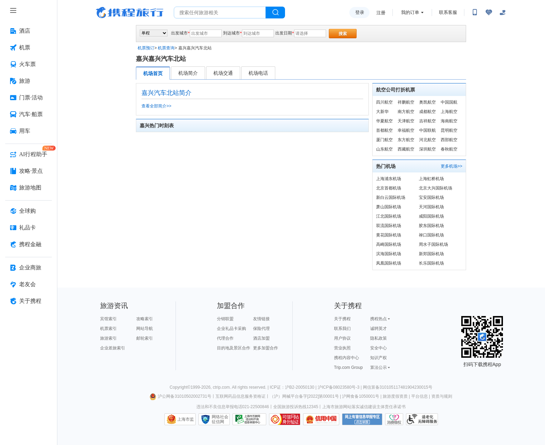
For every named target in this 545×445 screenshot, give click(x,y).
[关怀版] (502, 12)
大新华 (382, 111)
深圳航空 (427, 149)
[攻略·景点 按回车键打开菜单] (28, 171)
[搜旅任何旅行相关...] (220, 12)
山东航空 (384, 149)
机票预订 (146, 48)
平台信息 (419, 396)
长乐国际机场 (431, 263)
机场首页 (153, 73)
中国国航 (449, 102)
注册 (380, 12)
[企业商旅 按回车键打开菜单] (28, 267)
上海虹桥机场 (431, 178)
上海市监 (185, 419)
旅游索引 (108, 338)
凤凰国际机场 (388, 263)
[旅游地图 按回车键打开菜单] (28, 187)
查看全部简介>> (156, 106)
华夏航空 (384, 121)
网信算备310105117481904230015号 (397, 387)
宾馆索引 (108, 318)
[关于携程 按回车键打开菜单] (28, 301)
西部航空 (449, 139)
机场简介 (188, 73)
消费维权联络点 (394, 419)
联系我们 (342, 328)
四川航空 (384, 102)
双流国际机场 (388, 225)
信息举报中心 (249, 419)
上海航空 (449, 111)
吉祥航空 (427, 121)
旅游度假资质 (395, 396)
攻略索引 (144, 318)
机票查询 (166, 48)
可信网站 (284, 419)
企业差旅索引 (112, 348)
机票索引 (108, 328)
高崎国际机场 (388, 244)
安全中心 (378, 348)
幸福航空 (406, 130)
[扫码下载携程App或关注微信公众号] (474, 12)
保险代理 (261, 328)
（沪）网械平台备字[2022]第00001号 (304, 396)
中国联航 (427, 130)
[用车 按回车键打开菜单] (28, 131)
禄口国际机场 (431, 235)
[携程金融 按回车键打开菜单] (28, 244)
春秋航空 (449, 149)
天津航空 (406, 121)
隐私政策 (378, 338)
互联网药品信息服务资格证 (240, 396)
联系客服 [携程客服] (448, 12)
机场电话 (258, 73)
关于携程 (342, 318)
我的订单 (410, 12)
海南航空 (449, 121)
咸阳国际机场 (431, 216)
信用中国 (321, 419)
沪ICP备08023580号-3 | (340, 387)
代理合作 (225, 338)
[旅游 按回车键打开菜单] (28, 81)
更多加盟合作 (265, 348)
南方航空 (406, 111)
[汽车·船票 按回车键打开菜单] (28, 114)
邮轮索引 (144, 338)
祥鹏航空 (406, 102)
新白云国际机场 (390, 197)
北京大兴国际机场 (435, 188)
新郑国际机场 (431, 253)
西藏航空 (406, 149)
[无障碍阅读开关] (488, 12)
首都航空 (384, 130)
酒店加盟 (261, 338)
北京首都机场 (388, 188)
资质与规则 (441, 396)
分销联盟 (225, 318)
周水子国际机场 (433, 244)
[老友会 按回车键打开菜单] (28, 284)
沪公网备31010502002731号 (180, 396)
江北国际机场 (388, 216)
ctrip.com (221, 387)
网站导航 (144, 328)
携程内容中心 (346, 357)
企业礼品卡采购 (231, 328)
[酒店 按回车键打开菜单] (28, 31)
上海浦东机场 (388, 178)
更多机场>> (451, 166)
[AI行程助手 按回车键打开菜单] (28, 154)
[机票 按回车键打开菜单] (28, 47)
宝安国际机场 (431, 197)
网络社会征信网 (220, 419)
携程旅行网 (129, 12)
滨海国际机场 (388, 253)
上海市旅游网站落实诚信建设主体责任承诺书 (364, 406)
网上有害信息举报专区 (362, 419)
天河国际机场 (431, 206)
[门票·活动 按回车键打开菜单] (28, 97)
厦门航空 (384, 139)
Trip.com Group (348, 367)
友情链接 (261, 318)
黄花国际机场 (388, 235)
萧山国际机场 (388, 206)
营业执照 (342, 348)
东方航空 (406, 139)
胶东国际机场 (431, 225)
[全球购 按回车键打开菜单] (28, 211)
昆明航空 (449, 130)
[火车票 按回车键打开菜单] (28, 64)
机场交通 (223, 73)
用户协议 (342, 338)
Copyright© (180, 387)
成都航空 (427, 111)
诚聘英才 (378, 328)
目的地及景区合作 (233, 348)
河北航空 (427, 139)
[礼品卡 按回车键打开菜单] (28, 227)
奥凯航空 (427, 102)
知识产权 (378, 357)
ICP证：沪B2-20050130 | (294, 387)
